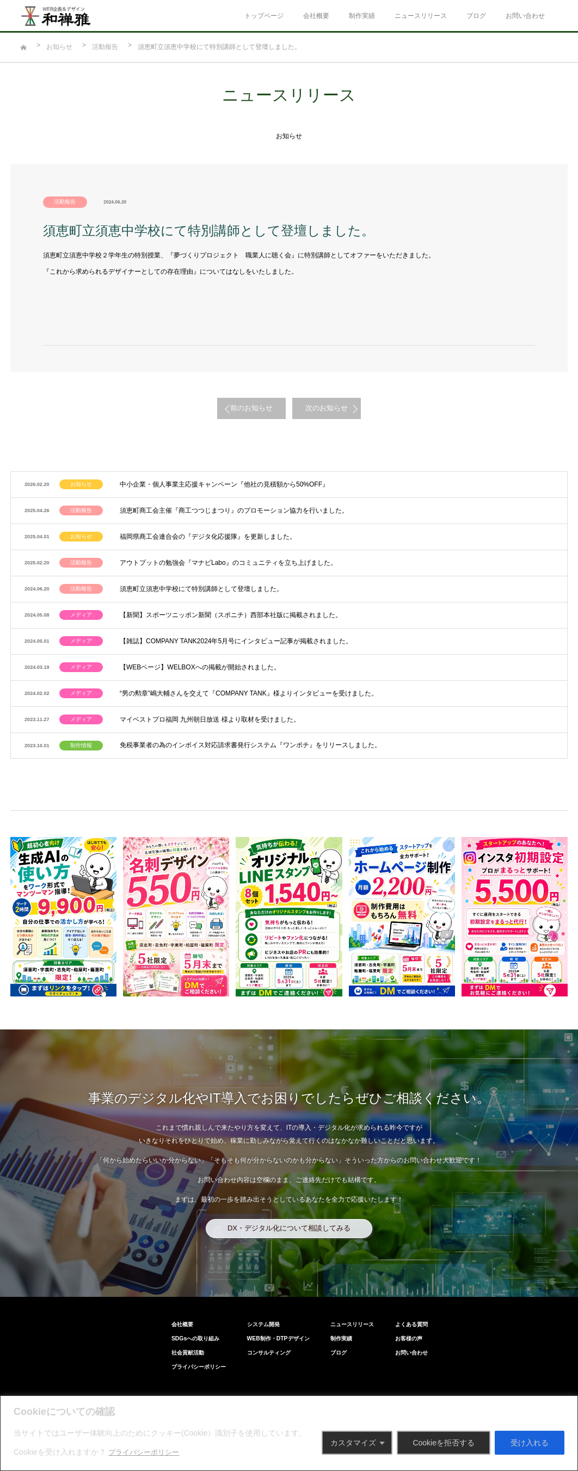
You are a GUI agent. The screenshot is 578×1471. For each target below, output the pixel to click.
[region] (289, 1433)
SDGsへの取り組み (164, 1304)
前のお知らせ (236, 407)
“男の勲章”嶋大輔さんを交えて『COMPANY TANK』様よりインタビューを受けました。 (241, 669)
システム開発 (253, 1291)
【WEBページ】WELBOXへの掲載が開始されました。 (192, 645)
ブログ (476, 16)
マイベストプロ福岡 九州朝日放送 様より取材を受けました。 (202, 692)
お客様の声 (438, 1304)
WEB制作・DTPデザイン (267, 1304)
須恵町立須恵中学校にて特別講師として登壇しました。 (193, 575)
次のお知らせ (341, 407)
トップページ (264, 16)
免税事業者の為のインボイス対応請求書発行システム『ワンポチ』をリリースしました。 (242, 715)
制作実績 (362, 16)
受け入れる (530, 1442)
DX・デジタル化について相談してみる (289, 1197)
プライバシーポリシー (146, 1452)
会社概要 (316, 16)
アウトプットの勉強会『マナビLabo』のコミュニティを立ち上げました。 (220, 552)
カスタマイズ (353, 1442)
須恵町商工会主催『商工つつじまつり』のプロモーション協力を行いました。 (226, 505)
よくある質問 (441, 1291)
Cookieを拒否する (444, 1442)
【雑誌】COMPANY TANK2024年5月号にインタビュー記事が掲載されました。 (228, 622)
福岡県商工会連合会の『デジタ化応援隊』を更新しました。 (200, 528)
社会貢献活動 (157, 1317)
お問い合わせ (525, 16)
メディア (80, 598)
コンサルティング (259, 1317)
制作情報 (80, 715)
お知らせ (59, 47)
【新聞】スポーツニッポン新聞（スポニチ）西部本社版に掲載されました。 (223, 598)
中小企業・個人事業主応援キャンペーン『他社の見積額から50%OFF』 (216, 481)
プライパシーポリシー (168, 1330)
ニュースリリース (421, 16)
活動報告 (105, 47)
